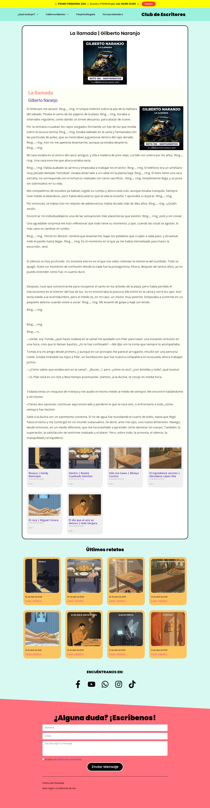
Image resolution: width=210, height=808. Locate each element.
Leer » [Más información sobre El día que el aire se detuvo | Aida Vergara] (71, 531)
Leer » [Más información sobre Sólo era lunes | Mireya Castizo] (111, 484)
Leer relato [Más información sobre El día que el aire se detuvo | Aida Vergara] (75, 654)
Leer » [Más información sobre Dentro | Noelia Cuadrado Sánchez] (71, 484)
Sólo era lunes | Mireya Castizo (124, 474)
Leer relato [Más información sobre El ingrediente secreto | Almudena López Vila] (159, 601)
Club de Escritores (163, 14)
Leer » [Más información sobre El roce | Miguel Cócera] (31, 528)
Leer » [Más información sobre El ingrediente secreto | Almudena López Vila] (151, 484)
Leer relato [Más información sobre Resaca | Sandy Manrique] (33, 601)
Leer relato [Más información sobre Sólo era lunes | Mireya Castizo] (117, 601)
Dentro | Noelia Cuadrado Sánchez (80, 474)
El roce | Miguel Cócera (43, 520)
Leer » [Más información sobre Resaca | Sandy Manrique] (31, 484)
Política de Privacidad (53, 783)
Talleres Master (57, 14)
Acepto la (63, 759)
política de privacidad (69, 759)
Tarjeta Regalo (85, 14)
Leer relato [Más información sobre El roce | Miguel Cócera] (33, 654)
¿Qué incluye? (28, 14)
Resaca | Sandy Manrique (38, 474)
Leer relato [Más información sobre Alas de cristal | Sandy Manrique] (117, 654)
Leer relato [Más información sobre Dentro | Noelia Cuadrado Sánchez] (75, 601)
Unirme (149, 3)
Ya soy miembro (113, 14)
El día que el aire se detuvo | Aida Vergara (83, 521)
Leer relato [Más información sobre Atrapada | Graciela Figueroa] (159, 654)
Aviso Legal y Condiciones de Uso (59, 788)
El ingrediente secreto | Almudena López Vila (164, 474)
